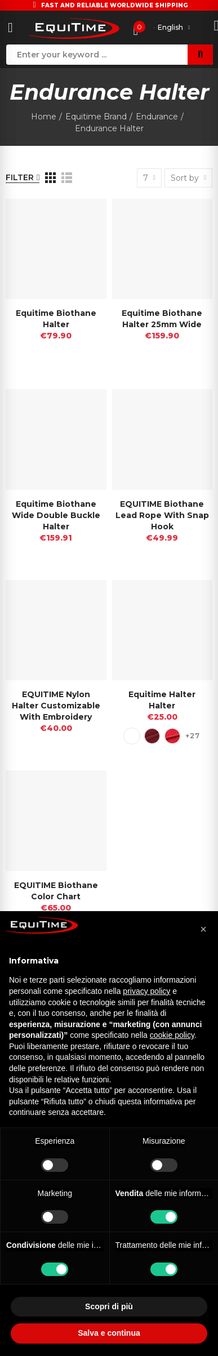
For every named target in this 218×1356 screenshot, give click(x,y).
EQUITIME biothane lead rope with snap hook (162, 515)
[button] (203, 929)
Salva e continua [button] (109, 1332)
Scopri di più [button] (109, 1306)
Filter (20, 177)
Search (200, 54)
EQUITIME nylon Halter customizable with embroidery (56, 705)
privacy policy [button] (146, 991)
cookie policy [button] (172, 1035)
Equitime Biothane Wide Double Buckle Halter (56, 515)
